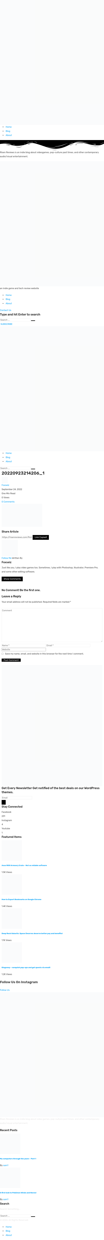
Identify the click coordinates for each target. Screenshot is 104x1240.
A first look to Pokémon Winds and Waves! (18, 1193)
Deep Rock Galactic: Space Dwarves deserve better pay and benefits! (32, 933)
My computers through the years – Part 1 (18, 1159)
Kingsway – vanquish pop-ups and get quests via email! (26, 967)
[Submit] (33, 320)
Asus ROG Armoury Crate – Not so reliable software (24, 865)
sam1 (5, 1165)
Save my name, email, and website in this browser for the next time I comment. (44, 653)
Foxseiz (5, 485)
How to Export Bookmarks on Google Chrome (21, 899)
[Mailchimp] (4, 802)
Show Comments (12, 579)
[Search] (15, 319)
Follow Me (7, 558)
